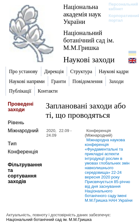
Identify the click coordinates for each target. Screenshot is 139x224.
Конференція (23, 151)
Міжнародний (23, 130)
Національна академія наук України (82, 14)
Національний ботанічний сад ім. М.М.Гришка (88, 40)
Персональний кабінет (120, 6)
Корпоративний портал (120, 18)
